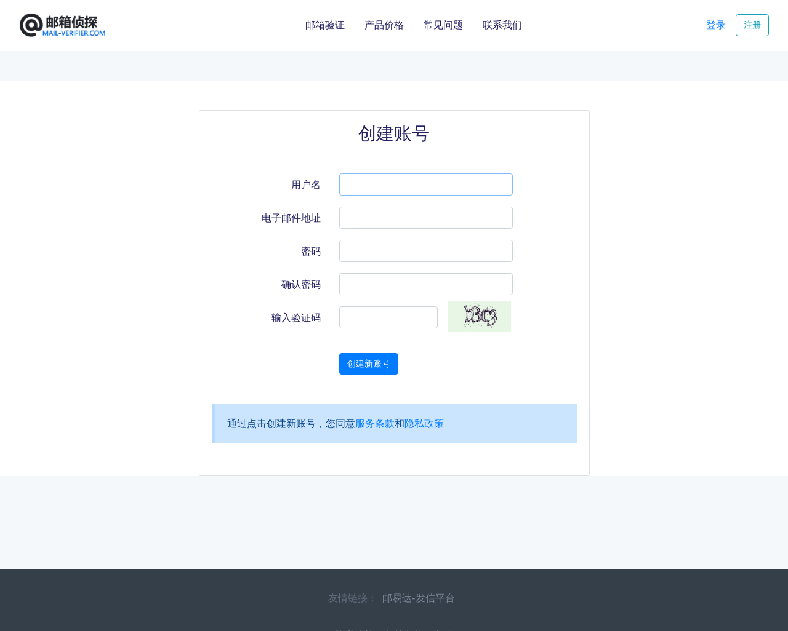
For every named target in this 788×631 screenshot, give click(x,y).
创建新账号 (368, 363)
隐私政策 (424, 423)
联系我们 (502, 25)
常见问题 (443, 25)
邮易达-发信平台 (418, 598)
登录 (716, 25)
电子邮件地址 (291, 218)
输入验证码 (296, 317)
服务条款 (375, 423)
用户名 (306, 185)
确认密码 (301, 284)
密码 (311, 251)
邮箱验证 (325, 25)
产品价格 (384, 25)
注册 (752, 25)
